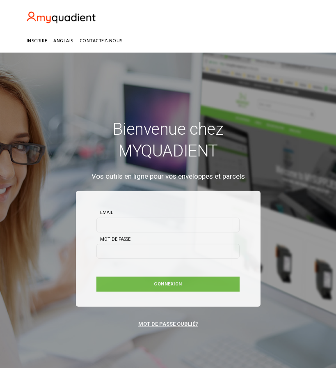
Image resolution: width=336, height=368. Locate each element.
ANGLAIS (63, 40)
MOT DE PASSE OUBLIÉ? (168, 323)
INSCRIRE (37, 40)
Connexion (168, 284)
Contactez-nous (101, 40)
